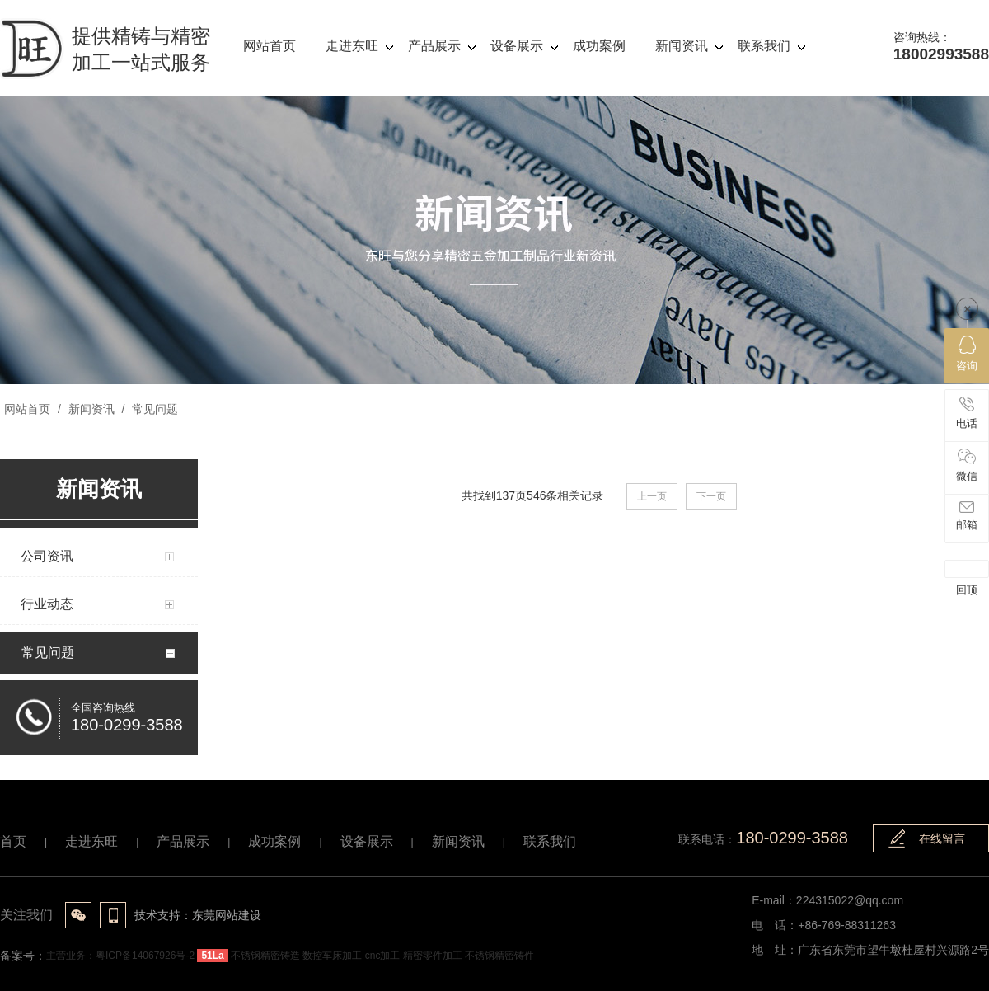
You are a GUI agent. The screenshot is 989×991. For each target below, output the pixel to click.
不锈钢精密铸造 (265, 955)
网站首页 (27, 409)
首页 (13, 841)
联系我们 (549, 841)
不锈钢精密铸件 (499, 955)
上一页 (652, 496)
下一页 (711, 496)
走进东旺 (91, 841)
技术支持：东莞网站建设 (197, 915)
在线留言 (942, 838)
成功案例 (274, 841)
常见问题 (153, 409)
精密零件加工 (432, 955)
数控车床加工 (332, 955)
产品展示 (183, 841)
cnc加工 (383, 955)
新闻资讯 (91, 409)
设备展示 (366, 841)
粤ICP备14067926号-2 (145, 955)
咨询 (966, 354)
